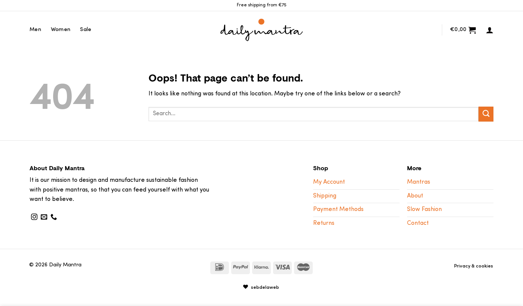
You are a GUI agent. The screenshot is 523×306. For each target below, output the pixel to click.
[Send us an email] (44, 217)
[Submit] (485, 114)
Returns (323, 223)
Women (60, 30)
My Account (329, 182)
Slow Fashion (424, 209)
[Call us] (54, 217)
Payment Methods (338, 209)
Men (35, 30)
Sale (85, 30)
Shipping (324, 196)
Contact (418, 223)
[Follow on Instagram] (34, 217)
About (415, 196)
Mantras (418, 182)
